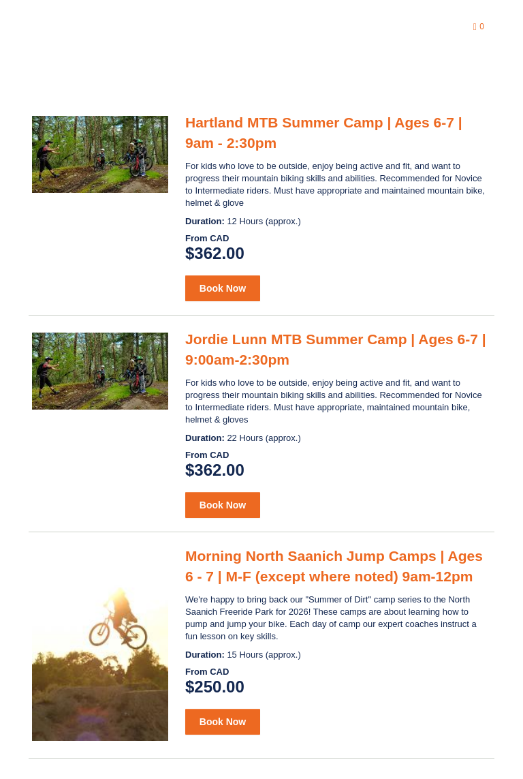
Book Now (223, 288)
